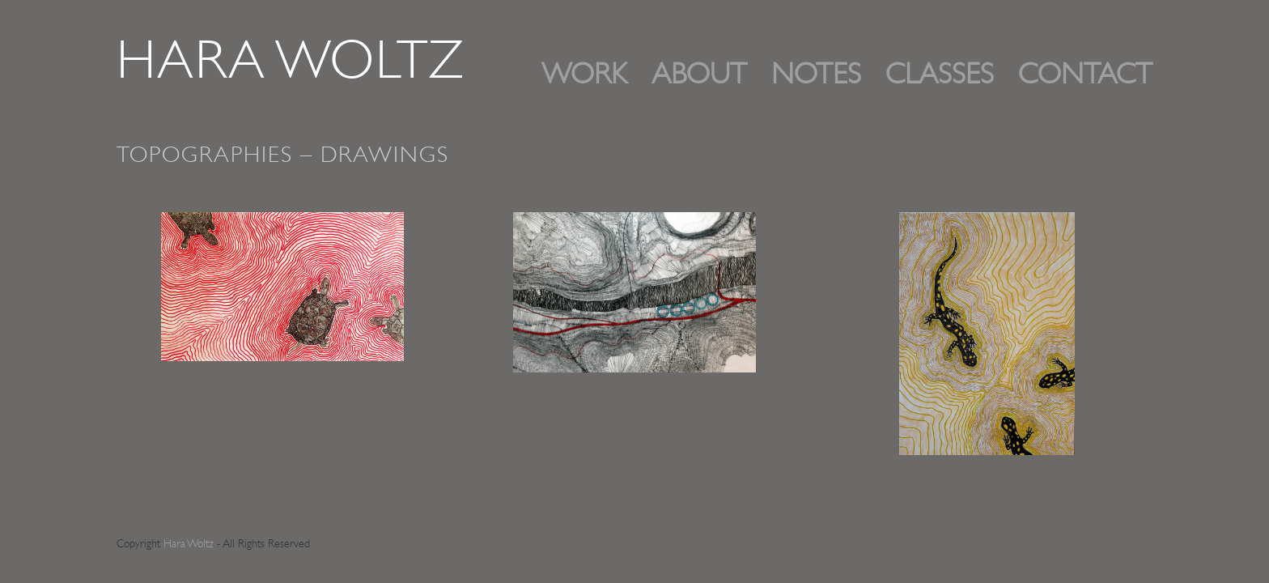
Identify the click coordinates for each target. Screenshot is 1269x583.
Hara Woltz (291, 64)
